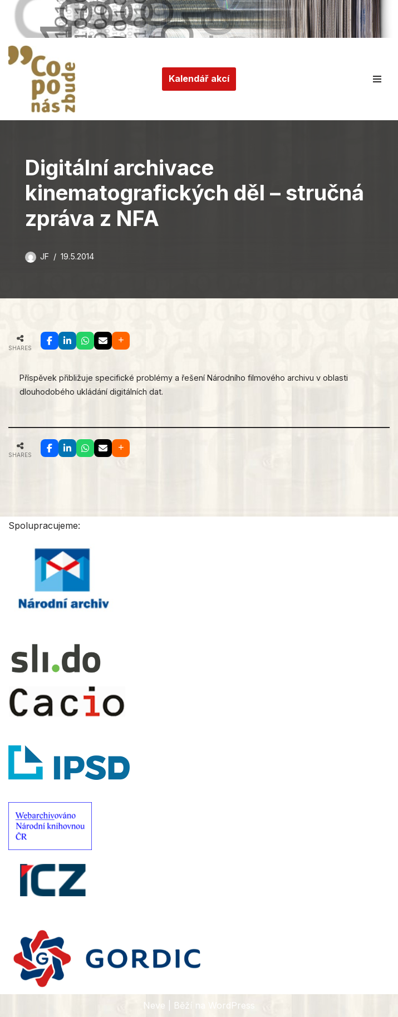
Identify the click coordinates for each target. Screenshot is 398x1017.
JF (44, 256)
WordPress (231, 1005)
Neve (154, 1005)
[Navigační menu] (377, 79)
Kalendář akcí (199, 78)
